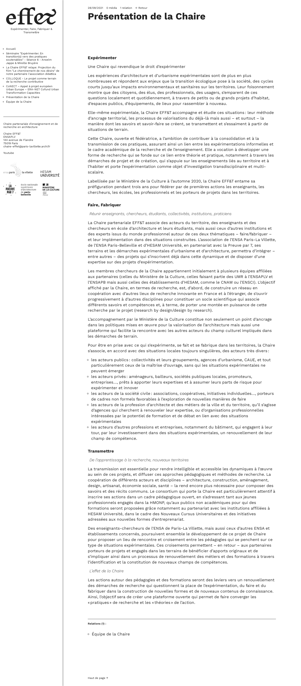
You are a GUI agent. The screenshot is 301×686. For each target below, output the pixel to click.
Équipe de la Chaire (19, 101)
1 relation (126, 7)
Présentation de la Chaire (22, 97)
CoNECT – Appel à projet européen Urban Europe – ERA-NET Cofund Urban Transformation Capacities (32, 89)
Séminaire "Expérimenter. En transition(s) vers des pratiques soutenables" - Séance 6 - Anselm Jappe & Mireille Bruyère (29, 58)
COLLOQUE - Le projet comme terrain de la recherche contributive (31, 80)
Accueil (11, 48)
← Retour (141, 7)
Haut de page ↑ (98, 678)
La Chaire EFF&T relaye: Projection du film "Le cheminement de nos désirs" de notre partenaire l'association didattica (32, 70)
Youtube (8, 152)
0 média (111, 7)
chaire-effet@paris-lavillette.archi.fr (26, 146)
